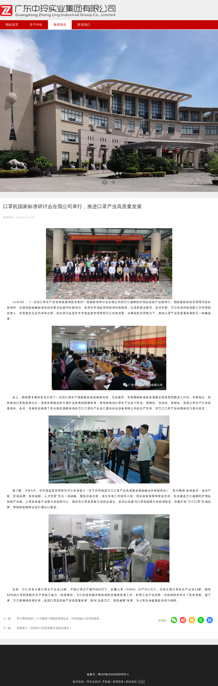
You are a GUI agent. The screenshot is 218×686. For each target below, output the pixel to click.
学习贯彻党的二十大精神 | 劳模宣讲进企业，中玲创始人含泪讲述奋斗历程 (62, 618)
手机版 (106, 681)
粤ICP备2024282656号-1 (113, 674)
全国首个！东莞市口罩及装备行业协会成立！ (44, 628)
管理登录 (118, 681)
